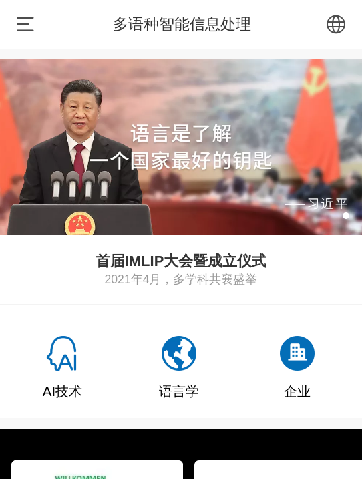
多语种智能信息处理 (182, 24)
